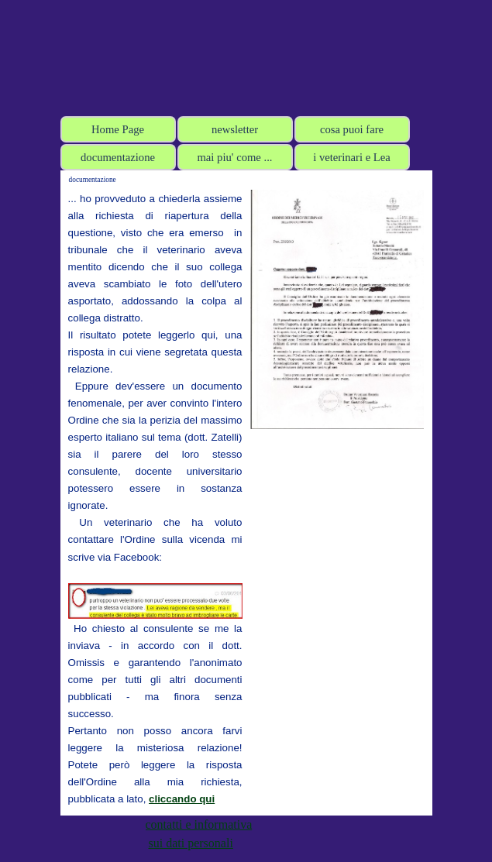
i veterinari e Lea (352, 157)
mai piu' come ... (234, 157)
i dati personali (196, 843)
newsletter (235, 129)
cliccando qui (182, 799)
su (154, 843)
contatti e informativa (199, 824)
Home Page (117, 129)
